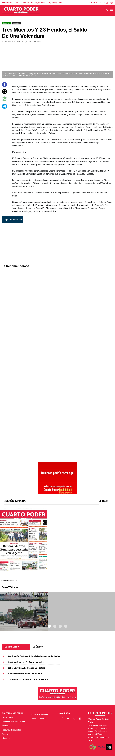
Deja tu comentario (13, 220)
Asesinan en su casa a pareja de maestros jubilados (33, 656)
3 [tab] (60, 577)
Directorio (6, 738)
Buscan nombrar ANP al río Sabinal (24, 673)
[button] (57, 539)
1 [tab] (49, 577)
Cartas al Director (38, 719)
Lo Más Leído (12, 646)
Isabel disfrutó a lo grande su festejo (26, 668)
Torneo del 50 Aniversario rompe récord (27, 679)
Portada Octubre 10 (8, 580)
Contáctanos (7, 717)
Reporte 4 (7, 23)
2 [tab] (54, 577)
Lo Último (38, 646)
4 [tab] (65, 577)
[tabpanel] (57, 545)
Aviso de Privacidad (39, 714)
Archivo (5, 734)
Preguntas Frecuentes (11, 730)
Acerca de (6, 726)
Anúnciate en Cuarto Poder (13, 721)
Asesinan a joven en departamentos (25, 662)
